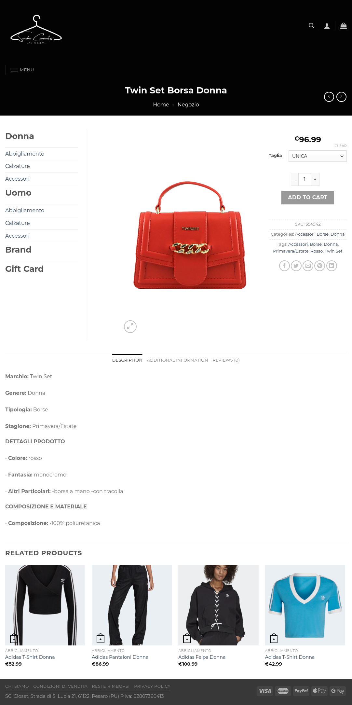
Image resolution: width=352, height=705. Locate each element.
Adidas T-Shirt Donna (30, 657)
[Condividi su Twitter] (296, 265)
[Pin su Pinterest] (319, 265)
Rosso (317, 251)
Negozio (188, 105)
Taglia (275, 155)
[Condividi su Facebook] (284, 265)
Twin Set (333, 251)
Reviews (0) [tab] (226, 360)
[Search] (311, 25)
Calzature (17, 166)
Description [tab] (127, 360)
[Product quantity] (304, 179)
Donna (338, 234)
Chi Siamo (17, 686)
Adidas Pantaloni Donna (120, 657)
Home (161, 105)
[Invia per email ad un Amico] (308, 265)
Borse (323, 234)
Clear (341, 146)
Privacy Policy (152, 686)
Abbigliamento (24, 154)
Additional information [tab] (177, 360)
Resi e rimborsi (111, 686)
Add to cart (307, 197)
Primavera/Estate (290, 251)
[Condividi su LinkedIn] (331, 265)
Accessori (305, 234)
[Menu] (22, 70)
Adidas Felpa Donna (201, 657)
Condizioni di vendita (61, 686)
